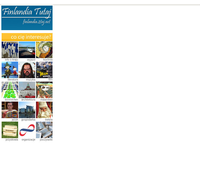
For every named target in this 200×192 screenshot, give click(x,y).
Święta (49, 119)
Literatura (13, 79)
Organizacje (28, 139)
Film (50, 79)
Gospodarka (28, 119)
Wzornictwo (11, 99)
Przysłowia (12, 139)
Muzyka (30, 79)
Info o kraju (11, 59)
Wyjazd (31, 59)
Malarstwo (46, 99)
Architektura (28, 99)
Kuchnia (48, 59)
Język (15, 119)
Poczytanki (46, 139)
